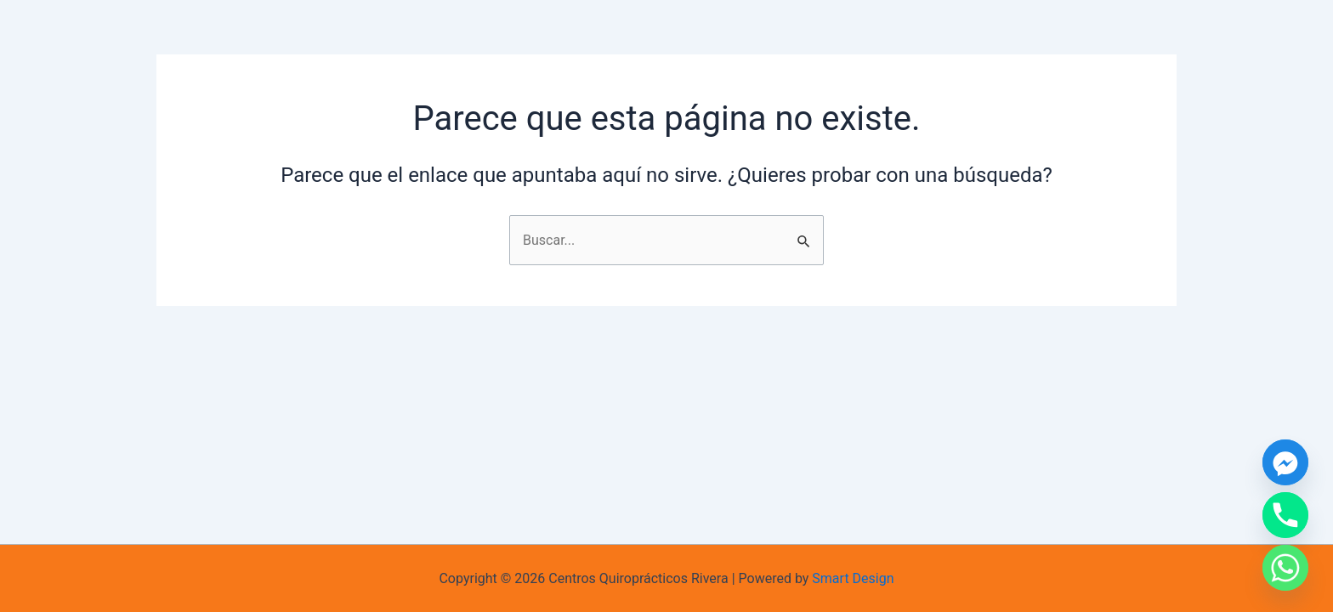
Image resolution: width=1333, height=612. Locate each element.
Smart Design (852, 578)
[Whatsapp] (1285, 568)
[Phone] (1285, 515)
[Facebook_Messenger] (1285, 462)
